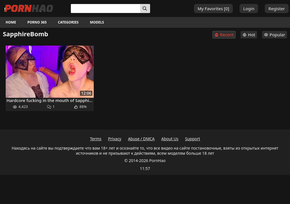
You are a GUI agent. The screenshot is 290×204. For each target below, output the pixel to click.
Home (11, 22)
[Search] (145, 8)
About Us (169, 138)
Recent (224, 35)
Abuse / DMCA (141, 138)
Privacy (114, 138)
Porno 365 (37, 22)
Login (248, 8)
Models (97, 22)
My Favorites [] (213, 8)
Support (192, 138)
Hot (248, 34)
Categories (68, 22)
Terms (95, 138)
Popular (274, 34)
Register (276, 8)
